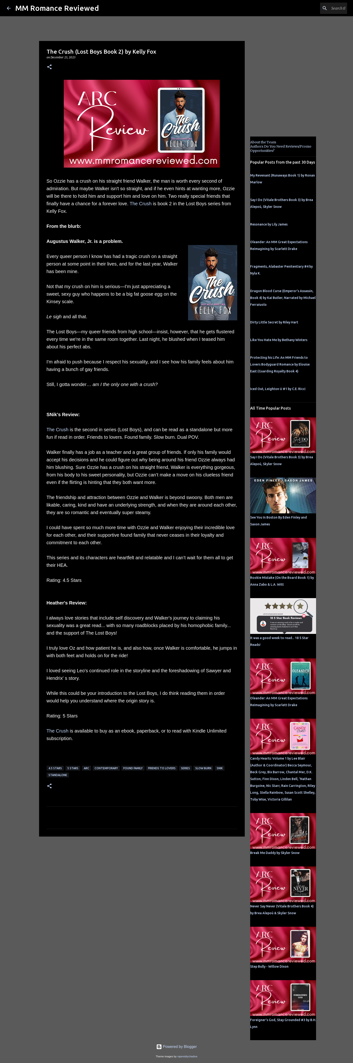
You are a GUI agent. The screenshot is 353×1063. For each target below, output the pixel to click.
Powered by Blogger (176, 1047)
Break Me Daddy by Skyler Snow (275, 853)
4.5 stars (55, 768)
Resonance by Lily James (269, 224)
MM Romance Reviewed (57, 8)
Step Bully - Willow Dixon (269, 966)
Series (185, 768)
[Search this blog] (322, 8)
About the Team (263, 142)
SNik (220, 768)
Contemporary (106, 768)
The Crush (141, 203)
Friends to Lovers (162, 768)
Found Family (133, 768)
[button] (49, 67)
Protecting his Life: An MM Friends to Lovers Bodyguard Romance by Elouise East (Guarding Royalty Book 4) (280, 364)
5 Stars (72, 768)
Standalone (57, 775)
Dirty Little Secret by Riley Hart (274, 322)
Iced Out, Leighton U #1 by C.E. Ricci (277, 389)
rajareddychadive (187, 1056)
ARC (86, 768)
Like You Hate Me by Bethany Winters (278, 340)
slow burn (203, 768)
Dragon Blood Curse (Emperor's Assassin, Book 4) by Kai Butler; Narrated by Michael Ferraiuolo (283, 297)
